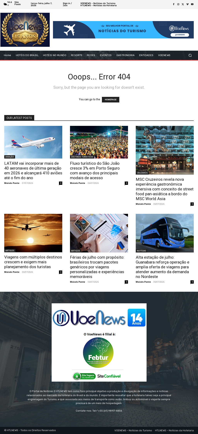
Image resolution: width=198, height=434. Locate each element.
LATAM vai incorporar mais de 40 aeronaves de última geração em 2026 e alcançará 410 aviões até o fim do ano (33, 170)
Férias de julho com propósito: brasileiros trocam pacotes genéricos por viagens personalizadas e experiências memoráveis (97, 267)
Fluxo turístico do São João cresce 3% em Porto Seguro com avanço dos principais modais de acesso (95, 170)
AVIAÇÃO (9, 156)
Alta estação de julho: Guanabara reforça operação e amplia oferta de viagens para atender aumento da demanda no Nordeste (162, 267)
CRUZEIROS (142, 172)
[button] (190, 55)
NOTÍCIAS (141, 250)
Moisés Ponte (11, 183)
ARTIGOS (9, 250)
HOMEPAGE (110, 99)
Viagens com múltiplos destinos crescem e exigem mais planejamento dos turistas (33, 262)
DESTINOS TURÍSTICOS (82, 156)
